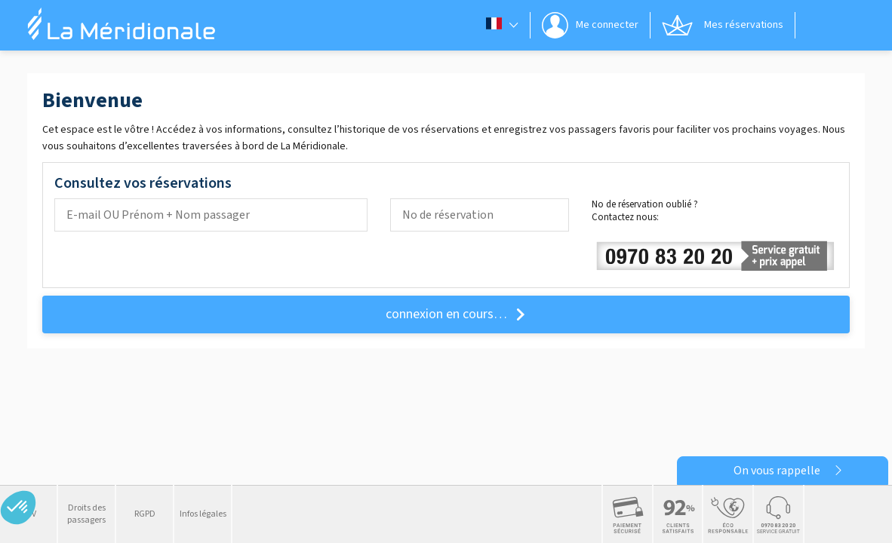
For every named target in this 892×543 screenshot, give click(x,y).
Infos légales (203, 514)
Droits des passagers (86, 514)
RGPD (144, 514)
